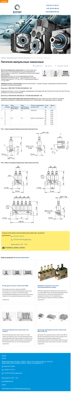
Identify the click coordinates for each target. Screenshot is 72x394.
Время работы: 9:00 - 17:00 (19, 244)
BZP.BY (17, 9)
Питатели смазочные (24, 58)
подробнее (5, 299)
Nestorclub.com (26, 388)
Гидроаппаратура (12, 58)
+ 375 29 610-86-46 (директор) (21, 239)
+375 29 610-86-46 (52, 8)
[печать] (48, 65)
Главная (3, 58)
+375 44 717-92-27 (52, 5)
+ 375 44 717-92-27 (17, 236)
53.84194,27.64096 (9, 366)
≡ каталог (4, 1)
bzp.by (4, 384)
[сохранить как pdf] (62, 65)
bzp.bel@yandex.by (52, 12)
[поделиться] (37, 65)
